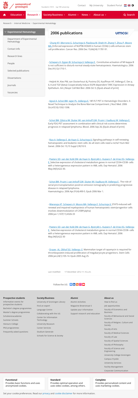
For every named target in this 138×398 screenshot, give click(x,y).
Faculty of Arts (110, 329)
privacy (46, 393)
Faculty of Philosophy (113, 344)
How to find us (110, 302)
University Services (112, 363)
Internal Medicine (22, 23)
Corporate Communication (116, 370)
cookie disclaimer (64, 393)
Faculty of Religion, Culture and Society (118, 323)
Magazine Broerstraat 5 (81, 305)
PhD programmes (11, 328)
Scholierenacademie (12, 316)
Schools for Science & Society (50, 335)
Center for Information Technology (47, 318)
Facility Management (113, 366)
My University (96, 5)
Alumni (74, 298)
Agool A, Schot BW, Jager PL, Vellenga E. (69, 100)
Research (7, 23)
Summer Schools (10, 320)
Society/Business (45, 298)
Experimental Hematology (44, 23)
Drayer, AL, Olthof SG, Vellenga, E (66, 249)
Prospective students (14, 298)
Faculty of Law (110, 337)
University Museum (45, 324)
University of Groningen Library (51, 302)
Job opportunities (112, 305)
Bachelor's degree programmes (17, 308)
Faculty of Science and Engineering (114, 349)
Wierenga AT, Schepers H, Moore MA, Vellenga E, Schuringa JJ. (80, 204)
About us (109, 298)
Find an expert (43, 305)
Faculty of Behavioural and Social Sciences (119, 317)
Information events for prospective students (13, 303)
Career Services (44, 328)
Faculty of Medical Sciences (116, 333)
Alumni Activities (78, 302)
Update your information (82, 309)
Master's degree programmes (16, 312)
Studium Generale (45, 331)
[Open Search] (129, 15)
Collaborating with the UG (48, 313)
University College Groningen (117, 355)
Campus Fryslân (111, 359)
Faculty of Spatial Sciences (116, 340)
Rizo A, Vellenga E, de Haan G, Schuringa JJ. (71, 139)
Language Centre (44, 309)
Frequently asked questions (15, 331)
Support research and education (85, 313)
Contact (82, 5)
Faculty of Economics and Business (115, 310)
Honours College (10, 324)
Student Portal (114, 5)
